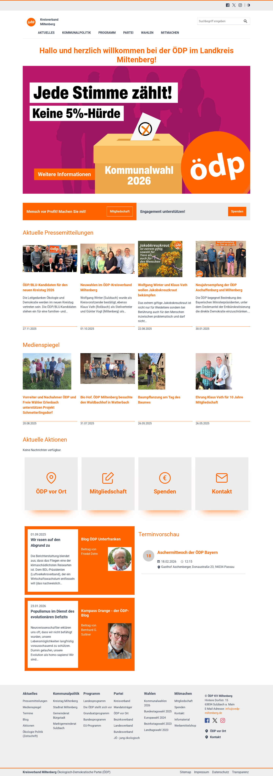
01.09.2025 (53, 559)
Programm (107, 32)
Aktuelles (46, 32)
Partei (128, 32)
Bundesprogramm (94, 719)
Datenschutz (220, 772)
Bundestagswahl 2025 (158, 711)
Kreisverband (122, 701)
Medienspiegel (41, 345)
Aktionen (28, 725)
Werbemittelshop (185, 725)
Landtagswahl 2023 (156, 730)
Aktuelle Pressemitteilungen (58, 232)
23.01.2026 (53, 633)
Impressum (201, 772)
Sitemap (185, 772)
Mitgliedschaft (119, 211)
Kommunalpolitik (76, 32)
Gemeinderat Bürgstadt (61, 715)
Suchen (245, 21)
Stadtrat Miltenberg (65, 707)
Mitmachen (170, 32)
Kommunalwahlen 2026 (155, 703)
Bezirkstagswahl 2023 (158, 723)
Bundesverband (123, 732)
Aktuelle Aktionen (45, 439)
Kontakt (179, 713)
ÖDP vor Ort (121, 713)
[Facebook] (227, 5)
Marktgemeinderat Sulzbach (64, 726)
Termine (28, 713)
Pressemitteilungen (35, 701)
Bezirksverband (123, 719)
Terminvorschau (158, 534)
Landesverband (123, 725)
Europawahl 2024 (155, 717)
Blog (25, 719)
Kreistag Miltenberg (65, 701)
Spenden (237, 211)
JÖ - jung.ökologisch (127, 738)
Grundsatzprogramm (96, 713)
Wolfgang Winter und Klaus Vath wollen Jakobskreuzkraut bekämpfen (162, 290)
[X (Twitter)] (234, 5)
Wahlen (147, 32)
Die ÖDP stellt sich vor (97, 707)
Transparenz (240, 772)
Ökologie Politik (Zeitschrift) (33, 734)
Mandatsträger (123, 707)
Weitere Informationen (64, 174)
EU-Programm (92, 725)
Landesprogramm (94, 701)
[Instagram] (240, 5)
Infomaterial (182, 719)
